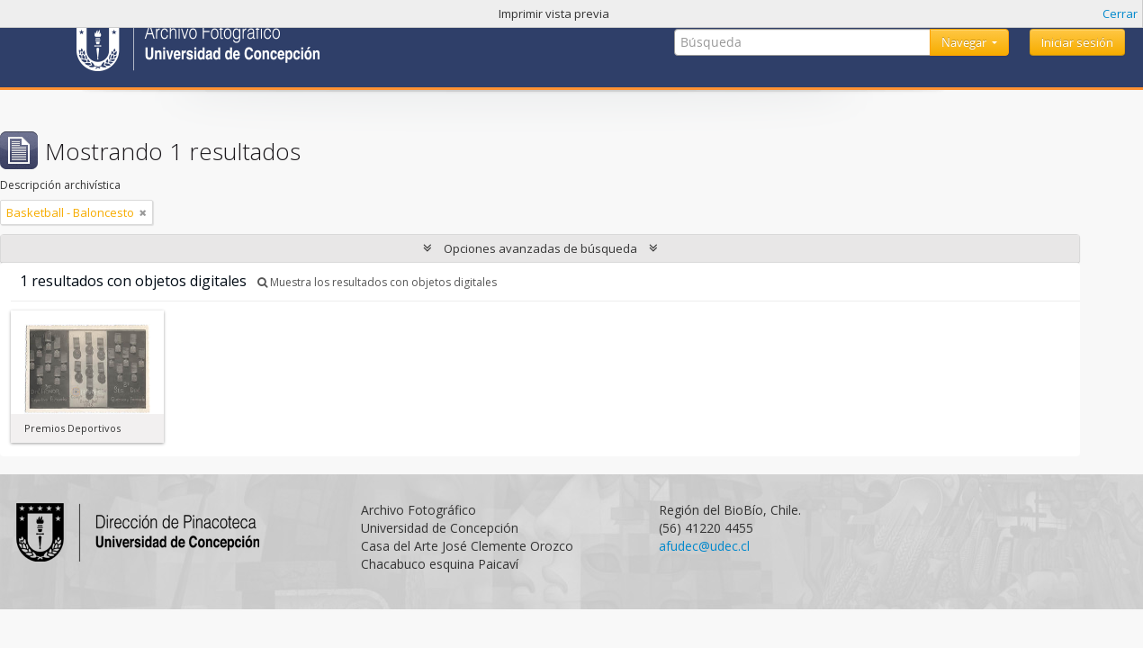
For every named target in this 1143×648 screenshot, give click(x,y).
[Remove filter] (143, 212)
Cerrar (1120, 13)
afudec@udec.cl (704, 545)
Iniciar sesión (1077, 42)
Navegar (965, 42)
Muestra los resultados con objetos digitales (377, 282)
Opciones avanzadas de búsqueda (540, 248)
